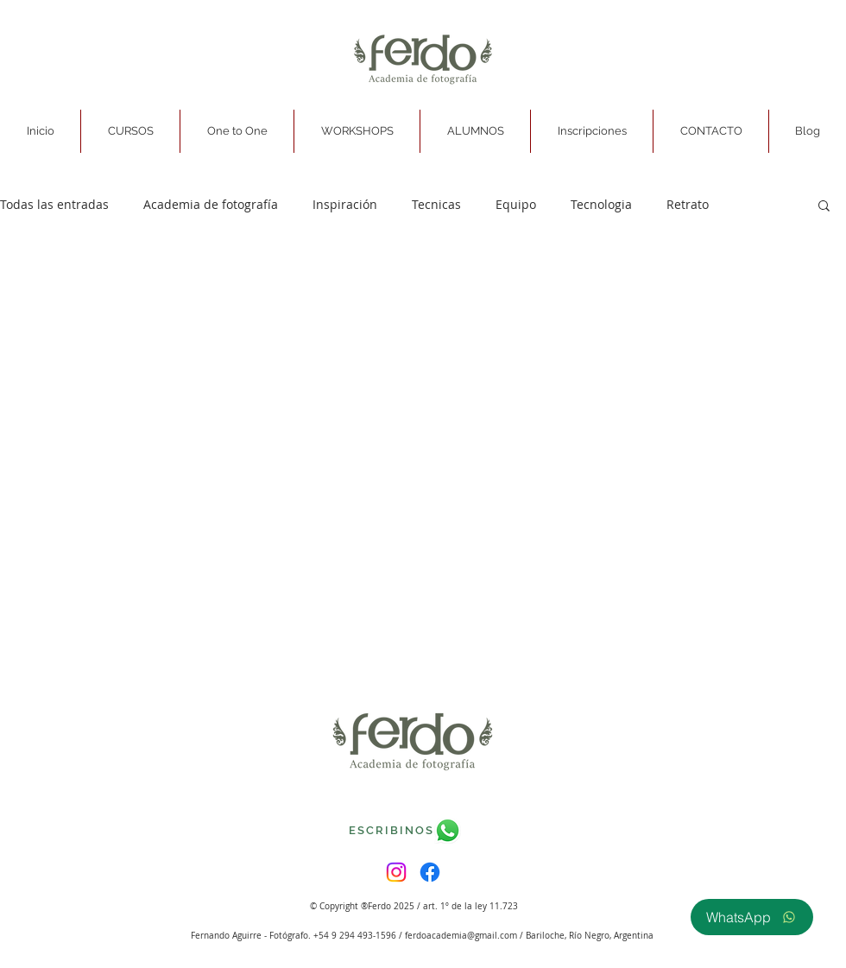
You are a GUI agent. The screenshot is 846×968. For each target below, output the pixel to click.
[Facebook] (430, 872)
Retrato (687, 204)
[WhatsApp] (752, 917)
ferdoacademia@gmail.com (461, 935)
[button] (130, 131)
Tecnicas (436, 204)
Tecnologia (601, 204)
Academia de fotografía (210, 204)
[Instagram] (396, 872)
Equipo (516, 204)
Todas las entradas (54, 204)
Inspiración (345, 204)
